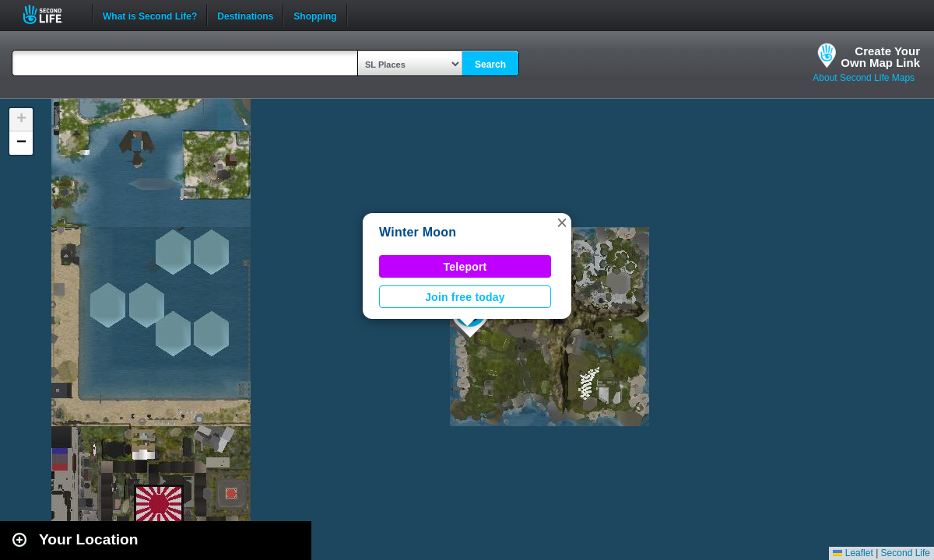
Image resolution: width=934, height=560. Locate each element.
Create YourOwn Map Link (880, 56)
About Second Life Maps (864, 77)
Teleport (465, 267)
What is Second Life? (150, 15)
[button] (562, 222)
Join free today (465, 297)
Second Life (51, 14)
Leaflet (853, 553)
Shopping (314, 15)
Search (490, 64)
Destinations (245, 15)
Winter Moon (417, 232)
